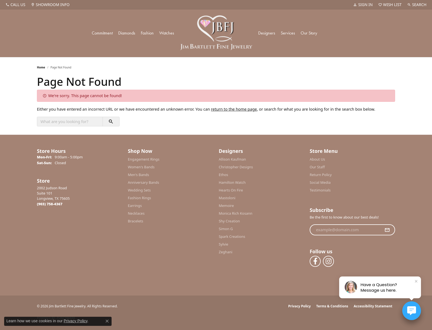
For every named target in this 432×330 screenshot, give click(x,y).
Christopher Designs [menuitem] (236, 166)
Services (288, 33)
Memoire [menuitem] (226, 205)
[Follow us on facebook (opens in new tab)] (315, 261)
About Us (317, 159)
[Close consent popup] (107, 321)
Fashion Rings (139, 197)
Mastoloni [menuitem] (227, 197)
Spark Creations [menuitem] (232, 236)
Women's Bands (141, 166)
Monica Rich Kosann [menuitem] (235, 213)
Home (41, 67)
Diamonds (126, 33)
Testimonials (320, 190)
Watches (166, 33)
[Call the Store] (50, 203)
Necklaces (136, 213)
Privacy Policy (299, 306)
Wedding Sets (139, 190)
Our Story (309, 33)
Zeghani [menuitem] (225, 251)
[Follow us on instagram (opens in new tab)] (328, 261)
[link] (15, 4)
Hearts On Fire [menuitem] (231, 190)
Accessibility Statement (373, 306)
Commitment (102, 33)
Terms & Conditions (332, 306)
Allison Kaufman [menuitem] (232, 159)
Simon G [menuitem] (226, 228)
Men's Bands (138, 174)
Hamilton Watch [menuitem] (232, 182)
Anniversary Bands (143, 182)
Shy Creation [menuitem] (229, 221)
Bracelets (135, 221)
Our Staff (317, 166)
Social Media (320, 182)
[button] (362, 4)
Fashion (147, 33)
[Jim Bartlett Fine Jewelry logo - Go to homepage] (216, 33)
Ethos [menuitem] (223, 174)
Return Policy (321, 174)
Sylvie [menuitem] (223, 244)
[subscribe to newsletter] (387, 230)
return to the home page (234, 109)
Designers (266, 33)
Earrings (135, 205)
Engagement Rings (144, 159)
